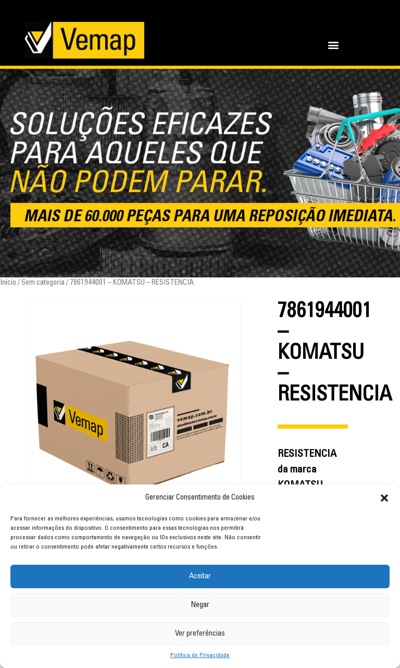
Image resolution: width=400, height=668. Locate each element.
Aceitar (200, 576)
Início (8, 283)
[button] (384, 498)
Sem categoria (43, 283)
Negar (200, 605)
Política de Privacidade (200, 655)
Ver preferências (200, 634)
